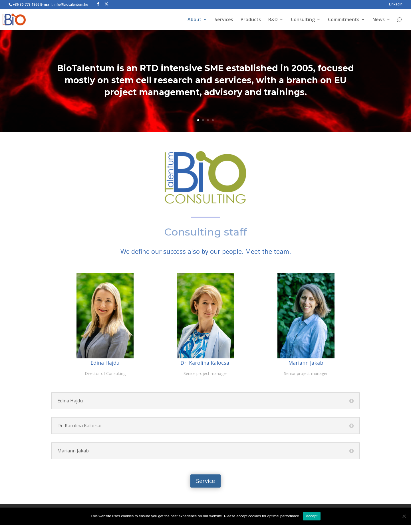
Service (205, 481)
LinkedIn (395, 5)
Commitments (343, 20)
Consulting (303, 20)
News (378, 20)
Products (251, 20)
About (195, 20)
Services (224, 20)
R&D (273, 20)
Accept (311, 516)
